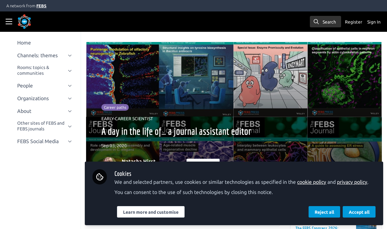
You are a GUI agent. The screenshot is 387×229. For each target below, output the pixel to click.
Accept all (359, 212)
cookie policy (312, 182)
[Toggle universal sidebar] (9, 22)
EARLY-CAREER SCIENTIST (128, 118)
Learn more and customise (151, 212)
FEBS (41, 5)
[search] (325, 21)
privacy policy (353, 182)
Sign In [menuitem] (374, 21)
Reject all (324, 212)
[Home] (33, 22)
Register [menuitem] (353, 21)
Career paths (116, 107)
